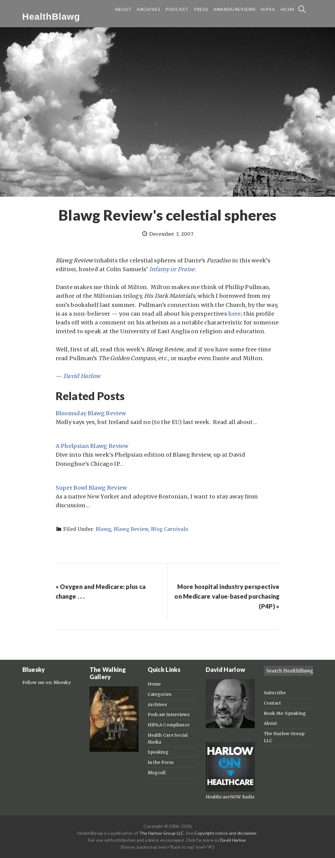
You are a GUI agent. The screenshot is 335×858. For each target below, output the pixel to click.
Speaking (158, 752)
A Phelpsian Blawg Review (92, 445)
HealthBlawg (51, 16)
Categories (160, 694)
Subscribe (275, 692)
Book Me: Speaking (285, 713)
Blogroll (157, 772)
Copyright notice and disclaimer (225, 833)
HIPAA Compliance (169, 725)
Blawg (103, 529)
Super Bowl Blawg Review (91, 487)
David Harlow (233, 840)
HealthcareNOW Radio (230, 797)
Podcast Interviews (168, 714)
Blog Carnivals (169, 529)
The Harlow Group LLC (161, 833)
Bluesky (62, 682)
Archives (157, 704)
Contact (272, 703)
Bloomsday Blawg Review (91, 413)
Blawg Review (131, 529)
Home (154, 684)
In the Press (161, 762)
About (270, 723)
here (234, 313)
